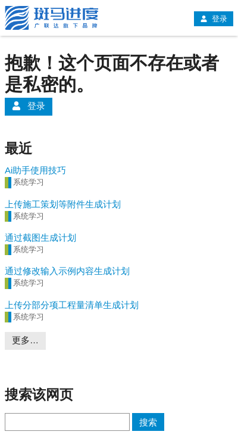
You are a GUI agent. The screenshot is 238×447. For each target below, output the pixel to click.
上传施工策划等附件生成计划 (63, 204)
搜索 (148, 422)
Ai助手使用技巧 (35, 170)
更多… (25, 340)
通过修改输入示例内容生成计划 (67, 271)
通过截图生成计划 (40, 237)
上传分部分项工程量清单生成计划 (72, 305)
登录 (213, 18)
